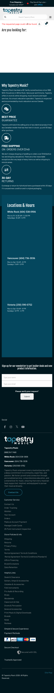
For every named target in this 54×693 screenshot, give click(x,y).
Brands (7, 616)
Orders (7, 518)
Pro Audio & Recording (13, 591)
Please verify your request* (27, 391)
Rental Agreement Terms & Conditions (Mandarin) (26, 556)
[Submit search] (5, 17)
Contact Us (13, 492)
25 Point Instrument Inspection (17, 529)
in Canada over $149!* (16, 3)
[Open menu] (49, 17)
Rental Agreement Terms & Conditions (20, 553)
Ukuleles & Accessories (14, 584)
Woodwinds (9, 598)
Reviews (7, 623)
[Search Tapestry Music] (25, 17)
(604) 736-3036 (15, 461)
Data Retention (10, 567)
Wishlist (7, 511)
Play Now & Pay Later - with (38, 3)
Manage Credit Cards (13, 525)
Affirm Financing (11, 560)
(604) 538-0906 (16, 456)
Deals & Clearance (12, 577)
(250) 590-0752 (14, 465)
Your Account (9, 515)
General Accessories (13, 609)
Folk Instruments (11, 588)
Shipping (8, 539)
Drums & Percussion (12, 605)
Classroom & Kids (11, 602)
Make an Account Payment (15, 522)
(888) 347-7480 (10, 452)
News (6, 620)
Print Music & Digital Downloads (17, 612)
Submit (27, 396)
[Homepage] (14, 10)
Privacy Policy (10, 546)
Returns (7, 542)
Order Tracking (10, 508)
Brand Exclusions (11, 564)
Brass (6, 595)
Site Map (48, 672)
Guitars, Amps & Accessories (16, 580)
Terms (7, 549)
